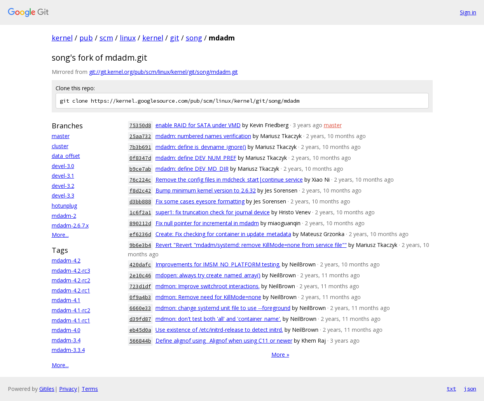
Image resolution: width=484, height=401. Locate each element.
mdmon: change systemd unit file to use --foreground (223, 308)
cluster (60, 146)
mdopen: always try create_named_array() (208, 275)
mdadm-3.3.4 (68, 350)
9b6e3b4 (140, 245)
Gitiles (46, 388)
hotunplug (64, 205)
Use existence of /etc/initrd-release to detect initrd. (219, 329)
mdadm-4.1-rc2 (71, 310)
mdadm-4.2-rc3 (71, 270)
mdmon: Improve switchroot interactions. (208, 286)
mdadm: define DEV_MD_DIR (192, 168)
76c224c (140, 180)
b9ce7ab (140, 169)
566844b (140, 341)
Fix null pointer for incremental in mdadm (207, 223)
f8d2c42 (140, 190)
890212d (140, 223)
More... (60, 234)
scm (106, 37)
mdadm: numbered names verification (203, 136)
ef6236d (140, 234)
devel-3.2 (63, 185)
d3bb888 (140, 201)
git (174, 37)
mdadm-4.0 (66, 330)
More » (280, 354)
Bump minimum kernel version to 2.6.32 (206, 190)
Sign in (468, 12)
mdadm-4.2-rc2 (71, 280)
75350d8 (140, 125)
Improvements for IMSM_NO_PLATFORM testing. (218, 264)
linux (128, 37)
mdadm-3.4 (66, 340)
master (61, 136)
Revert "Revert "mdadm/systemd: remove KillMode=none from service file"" (251, 245)
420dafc (140, 264)
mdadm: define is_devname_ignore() (201, 147)
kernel (62, 37)
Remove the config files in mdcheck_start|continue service (229, 179)
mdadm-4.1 (66, 300)
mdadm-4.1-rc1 (71, 320)
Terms (90, 388)
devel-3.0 (63, 166)
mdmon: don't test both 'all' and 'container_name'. (218, 318)
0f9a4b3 (140, 297)
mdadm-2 (64, 215)
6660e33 (140, 308)
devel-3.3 (63, 195)
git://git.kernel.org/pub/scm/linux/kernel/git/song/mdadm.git (163, 71)
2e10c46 (140, 275)
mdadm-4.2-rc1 (71, 290)
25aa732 (140, 136)
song (194, 37)
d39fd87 (140, 319)
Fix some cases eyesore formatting (200, 201)
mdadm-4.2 (66, 260)
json (470, 388)
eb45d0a (140, 330)
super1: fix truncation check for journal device (213, 212)
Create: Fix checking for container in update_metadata (223, 234)
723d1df (140, 286)
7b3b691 (140, 147)
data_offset (66, 155)
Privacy (68, 388)
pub (86, 37)
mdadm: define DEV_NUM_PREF (196, 157)
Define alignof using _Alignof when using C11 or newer (224, 340)
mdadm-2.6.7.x (70, 225)
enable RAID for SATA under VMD (198, 125)
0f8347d (140, 158)
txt (451, 388)
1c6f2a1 (140, 212)
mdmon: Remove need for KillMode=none (208, 297)
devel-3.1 (63, 175)
